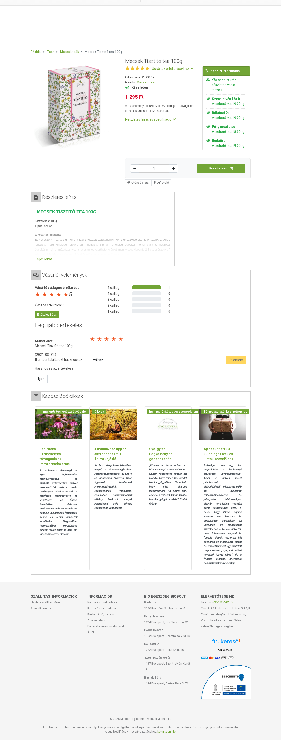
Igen (41, 379)
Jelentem (236, 360)
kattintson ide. (166, 731)
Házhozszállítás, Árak (45, 602)
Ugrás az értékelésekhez (173, 68)
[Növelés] (173, 168)
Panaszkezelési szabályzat (105, 626)
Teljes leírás (43, 259)
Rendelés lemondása (101, 608)
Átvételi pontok (41, 608)
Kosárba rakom (221, 168)
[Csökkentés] (134, 168)
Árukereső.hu (225, 650)
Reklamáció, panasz (101, 614)
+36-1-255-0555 (222, 602)
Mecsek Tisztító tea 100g (54, 346)
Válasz (98, 360)
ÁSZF (91, 632)
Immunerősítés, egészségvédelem (64, 411)
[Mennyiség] (154, 168)
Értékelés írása (47, 314)
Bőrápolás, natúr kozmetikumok (225, 411)
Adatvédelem (96, 620)
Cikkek (99, 411)
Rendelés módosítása (102, 602)
